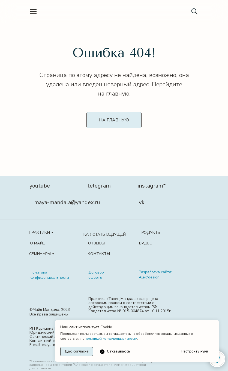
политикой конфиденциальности (111, 338)
